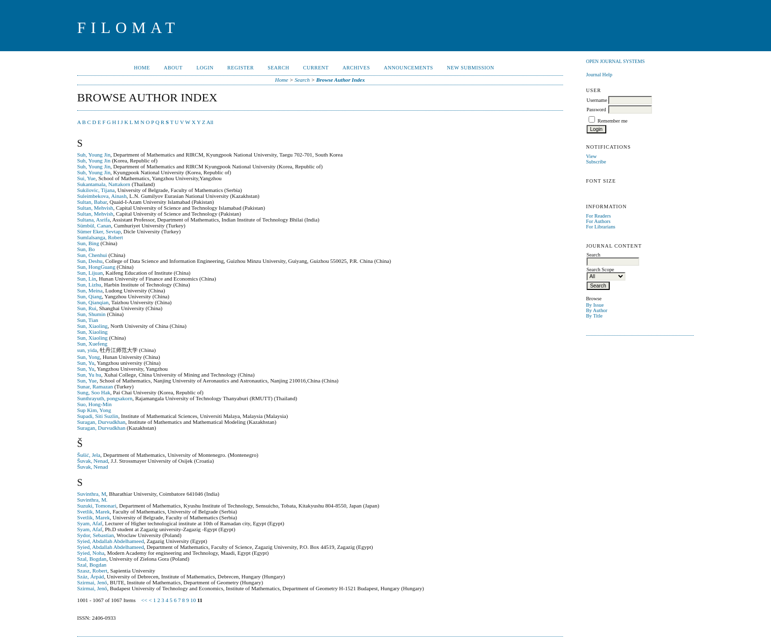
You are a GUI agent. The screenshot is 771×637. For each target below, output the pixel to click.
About (173, 67)
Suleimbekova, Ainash (102, 196)
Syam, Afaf (89, 523)
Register (240, 67)
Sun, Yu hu (89, 375)
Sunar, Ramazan (95, 386)
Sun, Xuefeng (92, 344)
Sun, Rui (86, 308)
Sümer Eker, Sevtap (99, 231)
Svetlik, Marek (93, 511)
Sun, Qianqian (93, 302)
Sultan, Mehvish (95, 208)
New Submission (470, 67)
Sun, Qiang (89, 296)
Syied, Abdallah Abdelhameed (110, 541)
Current (315, 67)
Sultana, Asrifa (93, 220)
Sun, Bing (88, 243)
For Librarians (601, 226)
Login (204, 67)
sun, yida (87, 350)
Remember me (612, 121)
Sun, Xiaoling (92, 326)
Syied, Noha (90, 553)
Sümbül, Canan (94, 225)
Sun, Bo (86, 249)
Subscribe (596, 161)
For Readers (598, 216)
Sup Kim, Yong (94, 410)
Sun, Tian (87, 320)
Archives (356, 67)
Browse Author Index (340, 80)
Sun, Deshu (90, 261)
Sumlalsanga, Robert (100, 237)
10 (193, 600)
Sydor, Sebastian (95, 535)
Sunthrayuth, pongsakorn (105, 398)
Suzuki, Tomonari (97, 506)
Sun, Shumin (91, 314)
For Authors (598, 221)
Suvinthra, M (91, 494)
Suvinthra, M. (92, 500)
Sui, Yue (86, 178)
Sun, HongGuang (96, 267)
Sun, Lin (86, 279)
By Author (597, 310)
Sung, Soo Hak (93, 392)
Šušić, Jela (88, 455)
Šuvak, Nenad (92, 461)
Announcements (408, 67)
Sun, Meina (90, 290)
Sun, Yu (85, 363)
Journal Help (599, 74)
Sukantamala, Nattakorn (103, 184)
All (210, 122)
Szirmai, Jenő (92, 582)
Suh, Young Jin (94, 155)
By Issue (595, 305)
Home (142, 67)
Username (597, 100)
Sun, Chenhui (92, 255)
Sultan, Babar (92, 202)
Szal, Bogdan (92, 559)
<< (144, 600)
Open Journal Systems (615, 61)
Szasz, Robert (92, 570)
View (591, 156)
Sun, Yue (87, 380)
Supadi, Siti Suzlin (98, 416)
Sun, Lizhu (89, 284)
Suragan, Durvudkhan (101, 422)
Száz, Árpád (90, 576)
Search (278, 67)
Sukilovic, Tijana (96, 190)
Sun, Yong (88, 357)
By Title (594, 315)
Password (596, 109)
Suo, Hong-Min (94, 404)
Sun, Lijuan (90, 273)
